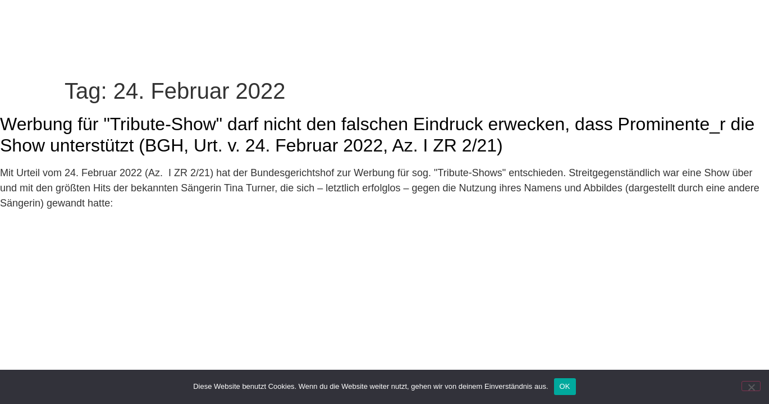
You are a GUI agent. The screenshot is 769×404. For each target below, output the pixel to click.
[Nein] (751, 386)
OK (565, 386)
